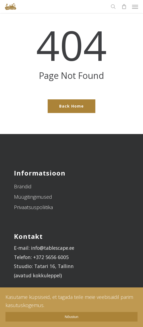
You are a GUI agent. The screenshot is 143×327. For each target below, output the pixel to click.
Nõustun (71, 317)
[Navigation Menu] (135, 6)
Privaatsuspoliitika (33, 207)
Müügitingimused (33, 197)
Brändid (23, 186)
